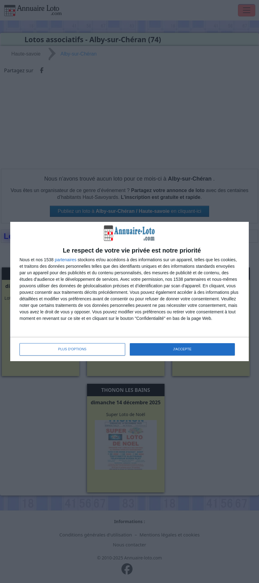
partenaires (66, 260)
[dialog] (129, 291)
